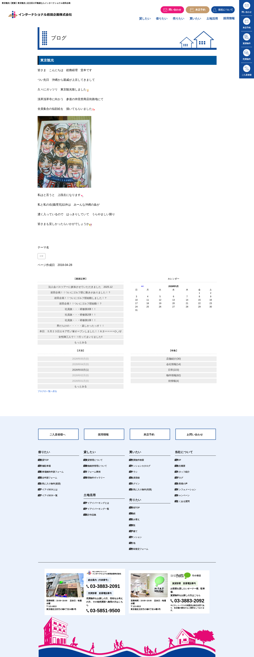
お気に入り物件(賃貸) (51, 486)
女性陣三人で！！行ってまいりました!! (81, 338)
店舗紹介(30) (173, 360)
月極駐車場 (46, 468)
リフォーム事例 (93, 474)
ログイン (135, 486)
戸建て (134, 534)
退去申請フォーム (49, 480)
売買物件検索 (138, 462)
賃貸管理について (94, 462)
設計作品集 (91, 517)
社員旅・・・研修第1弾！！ (80, 321)
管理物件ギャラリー (95, 480)
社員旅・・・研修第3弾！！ (80, 310)
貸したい (141, 20)
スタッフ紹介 (184, 474)
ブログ (180, 480)
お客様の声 (182, 486)
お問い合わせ (194, 436)
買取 (133, 528)
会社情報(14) (173, 365)
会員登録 (135, 480)
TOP (179, 462)
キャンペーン (184, 498)
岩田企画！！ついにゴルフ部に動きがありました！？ (80, 294)
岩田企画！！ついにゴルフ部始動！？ (80, 305)
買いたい (193, 20)
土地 (133, 545)
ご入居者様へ (57, 436)
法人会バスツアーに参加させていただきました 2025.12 (80, 288)
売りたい (176, 20)
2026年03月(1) (80, 371)
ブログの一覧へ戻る (47, 393)
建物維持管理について (97, 468)
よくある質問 (184, 503)
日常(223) (173, 371)
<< (142, 288)
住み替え (135, 522)
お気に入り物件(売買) (142, 492)
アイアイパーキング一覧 (98, 511)
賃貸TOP (44, 462)
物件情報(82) (173, 377)
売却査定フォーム (140, 551)
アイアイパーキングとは (98, 505)
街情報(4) (173, 382)
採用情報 (228, 20)
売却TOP (136, 510)
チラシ (134, 474)
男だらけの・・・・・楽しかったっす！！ (80, 327)
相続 (133, 516)
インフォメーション (187, 492)
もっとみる (80, 344)
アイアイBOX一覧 (49, 498)
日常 (41, 258)
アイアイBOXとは (49, 492)
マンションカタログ (141, 468)
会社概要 (181, 468)
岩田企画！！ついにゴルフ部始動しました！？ (80, 299)
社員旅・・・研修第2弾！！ (80, 316)
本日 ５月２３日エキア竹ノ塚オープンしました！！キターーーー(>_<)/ (80, 332)
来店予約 (149, 436)
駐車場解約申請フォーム (53, 474)
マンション (137, 539)
